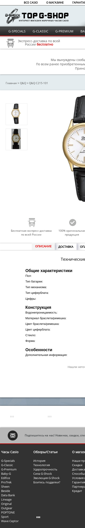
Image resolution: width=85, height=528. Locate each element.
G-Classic (7, 465)
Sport (5, 517)
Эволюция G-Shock (46, 478)
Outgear (6, 508)
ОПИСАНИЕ (43, 246)
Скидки (77, 465)
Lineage (6, 499)
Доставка (78, 469)
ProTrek (6, 482)
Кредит (77, 491)
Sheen (5, 486)
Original (6, 504)
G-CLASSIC (40, 31)
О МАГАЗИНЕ (55, 3)
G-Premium (9, 469)
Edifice (5, 478)
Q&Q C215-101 (38, 83)
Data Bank (8, 495)
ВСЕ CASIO (31, 3)
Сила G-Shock (42, 474)
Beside (5, 491)
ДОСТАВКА (65, 247)
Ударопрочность (45, 469)
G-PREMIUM (64, 31)
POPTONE (8, 512)
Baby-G (6, 474)
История (39, 461)
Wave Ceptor (10, 521)
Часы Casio (9, 452)
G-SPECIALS (17, 31)
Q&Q (23, 83)
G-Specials (8, 461)
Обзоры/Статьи (45, 452)
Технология (41, 465)
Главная (11, 83)
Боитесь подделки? (46, 482)
